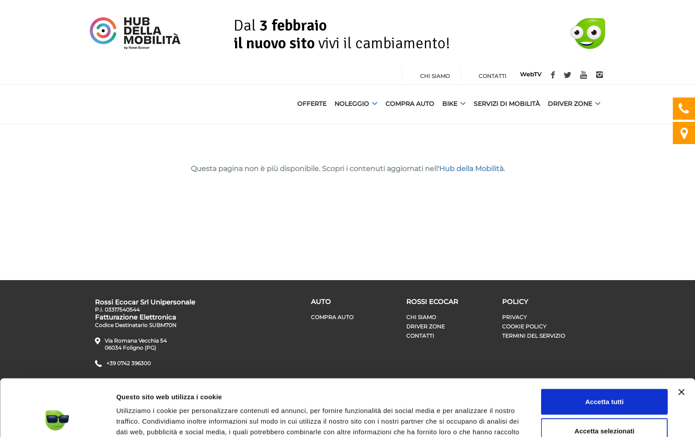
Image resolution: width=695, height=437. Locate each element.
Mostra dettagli (467, 419)
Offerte (311, 104)
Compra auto (409, 104)
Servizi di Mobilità (507, 104)
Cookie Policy (524, 326)
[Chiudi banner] (681, 340)
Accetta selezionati (604, 379)
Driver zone (425, 326)
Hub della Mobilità (471, 168)
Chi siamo (421, 317)
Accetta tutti (604, 350)
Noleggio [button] (355, 103)
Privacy (514, 317)
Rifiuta (604, 408)
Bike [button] (454, 103)
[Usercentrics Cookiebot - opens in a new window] (57, 419)
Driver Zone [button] (574, 103)
